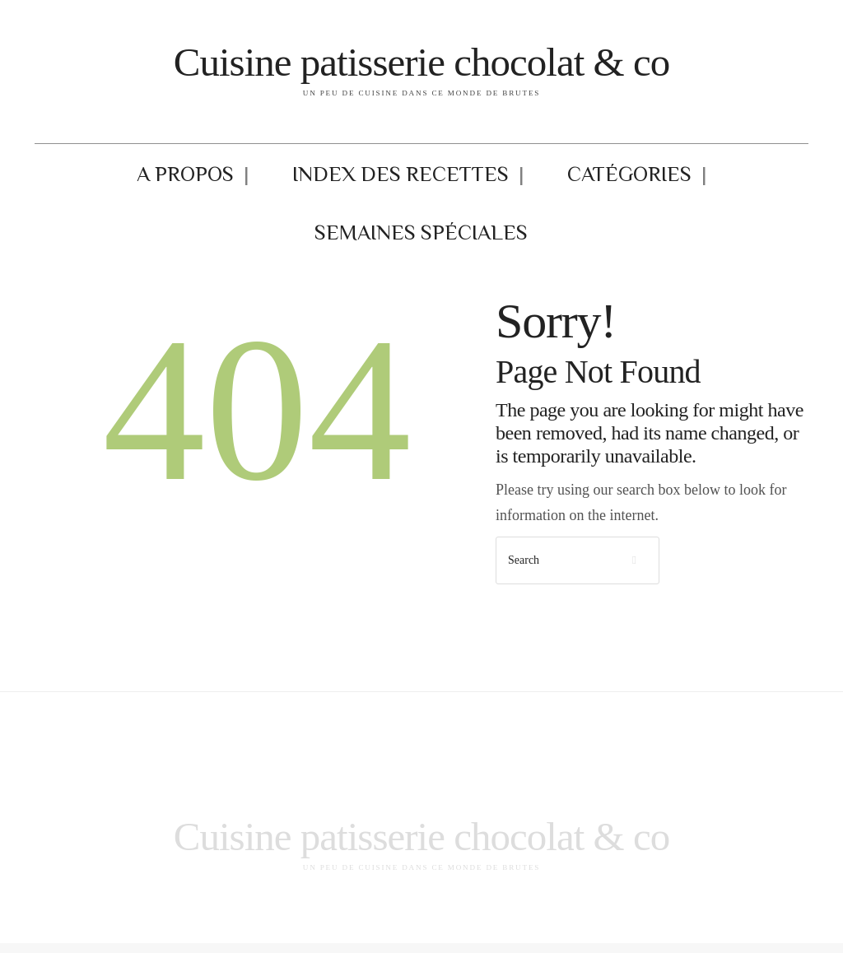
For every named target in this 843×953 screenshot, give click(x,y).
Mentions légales (242, 924)
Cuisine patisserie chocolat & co (421, 59)
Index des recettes (315, 179)
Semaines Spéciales (621, 179)
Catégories (469, 179)
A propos (174, 179)
